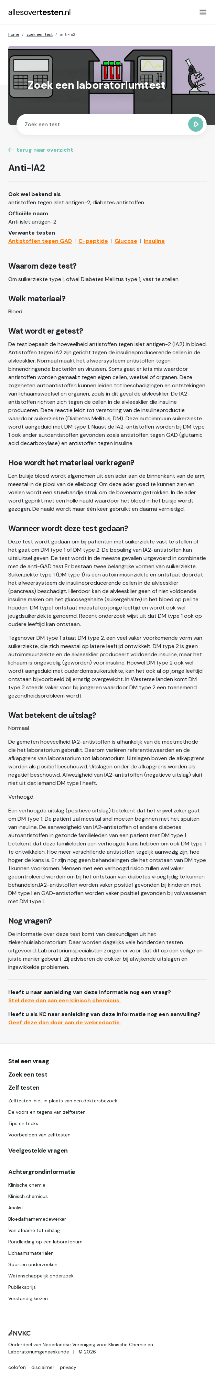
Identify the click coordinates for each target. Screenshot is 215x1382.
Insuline (154, 241)
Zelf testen (23, 1088)
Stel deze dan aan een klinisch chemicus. (64, 1000)
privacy (68, 1367)
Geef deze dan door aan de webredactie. (64, 1022)
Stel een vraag (28, 1061)
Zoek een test (27, 1075)
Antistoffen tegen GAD (40, 241)
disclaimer (42, 1367)
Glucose (126, 241)
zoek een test (39, 34)
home (13, 34)
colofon (17, 1367)
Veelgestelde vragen (38, 1151)
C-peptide (93, 241)
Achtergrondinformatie (41, 1172)
